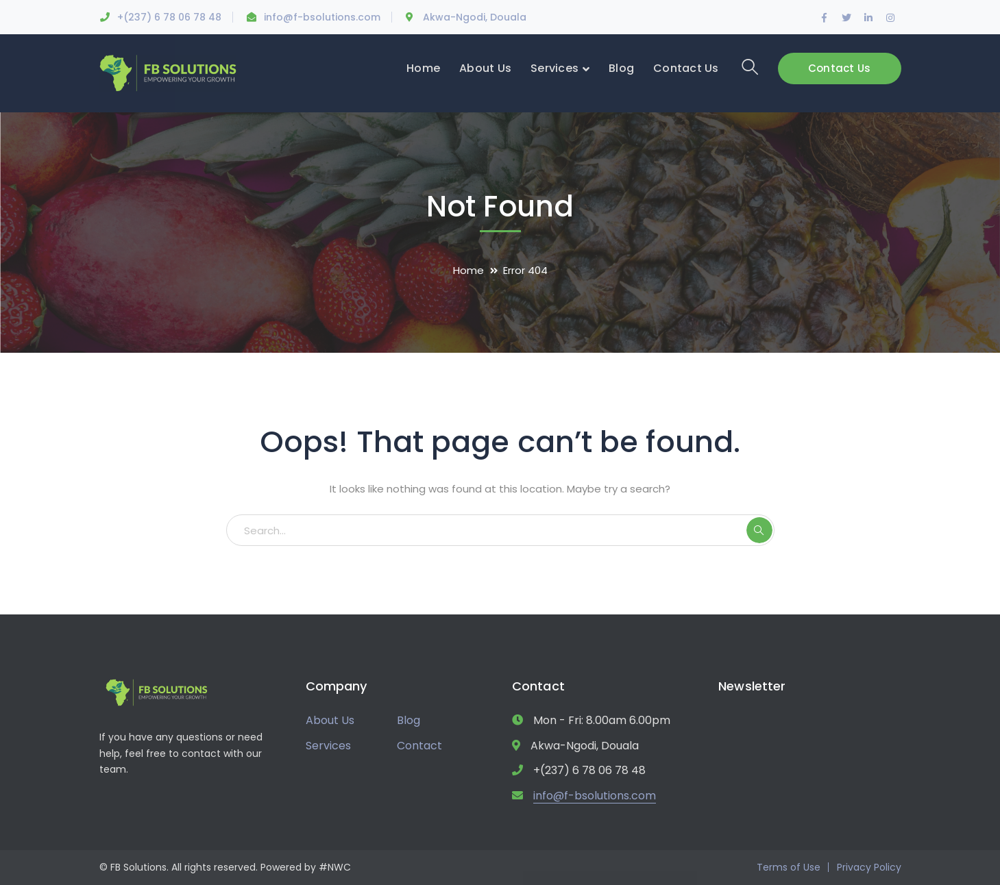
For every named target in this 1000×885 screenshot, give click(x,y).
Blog (408, 720)
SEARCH (759, 530)
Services (328, 745)
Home (468, 270)
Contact (419, 745)
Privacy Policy (869, 867)
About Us (330, 720)
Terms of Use (788, 867)
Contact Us (839, 68)
